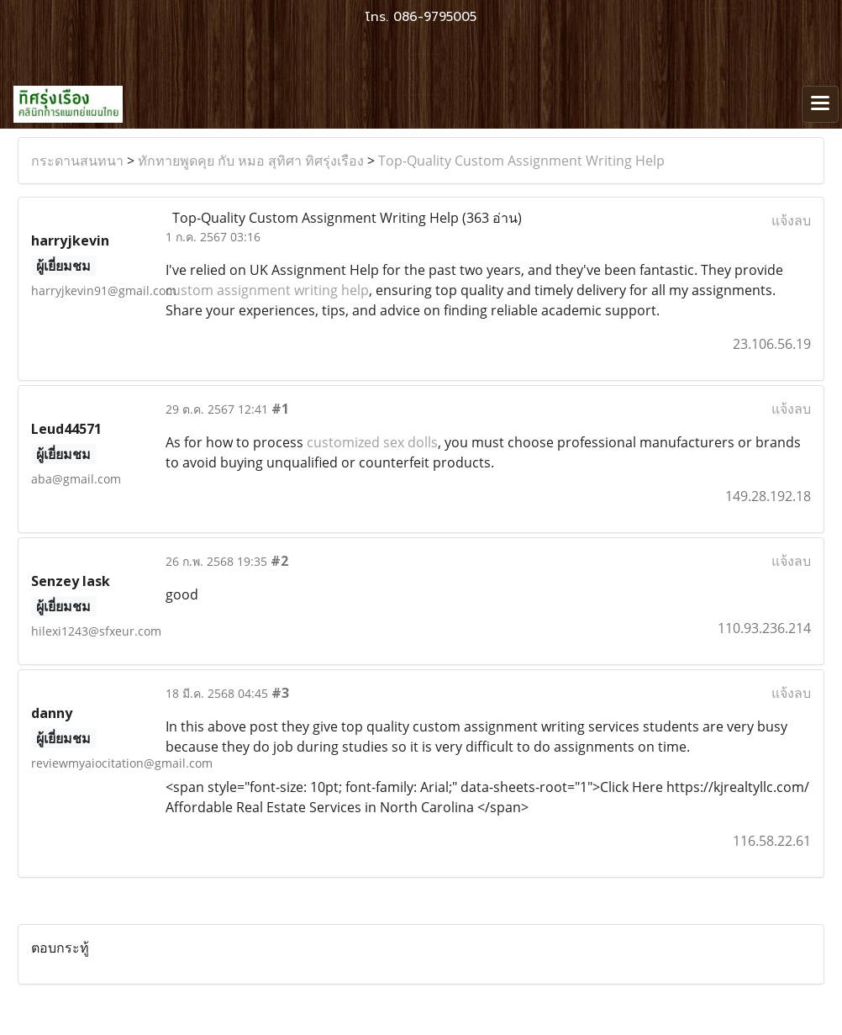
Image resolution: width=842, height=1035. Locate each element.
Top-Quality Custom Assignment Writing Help (521, 160)
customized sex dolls (372, 442)
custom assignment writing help (267, 290)
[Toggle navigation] (820, 104)
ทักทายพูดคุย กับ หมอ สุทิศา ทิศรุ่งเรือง (251, 160)
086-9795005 (434, 17)
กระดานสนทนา (77, 160)
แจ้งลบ (791, 220)
